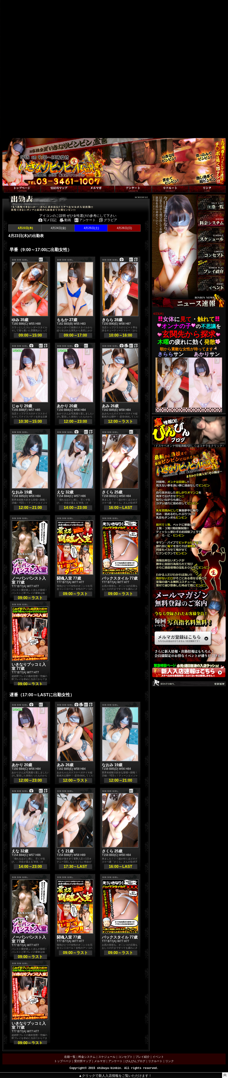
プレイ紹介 (142, 1056)
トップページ (62, 1061)
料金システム (86, 1056)
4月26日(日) (124, 228)
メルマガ (99, 1061)
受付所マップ (82, 1061)
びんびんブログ (135, 1061)
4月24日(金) (58, 228)
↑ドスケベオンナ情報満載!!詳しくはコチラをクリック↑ (189, 431)
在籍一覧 (70, 1056)
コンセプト (125, 1056)
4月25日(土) (91, 228)
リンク (169, 1061)
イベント (158, 1056)
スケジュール (106, 1056)
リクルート (155, 1061)
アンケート (115, 1061)
